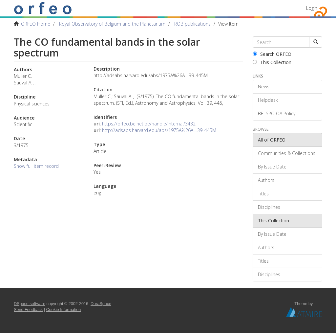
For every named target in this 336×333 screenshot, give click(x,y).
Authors (266, 180)
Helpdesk (268, 100)
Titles (263, 193)
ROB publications (192, 24)
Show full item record (36, 166)
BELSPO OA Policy (276, 113)
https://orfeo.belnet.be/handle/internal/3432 (149, 124)
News (263, 86)
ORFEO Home (35, 24)
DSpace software (29, 303)
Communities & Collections (286, 153)
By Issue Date (272, 167)
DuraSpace (101, 303)
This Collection (272, 62)
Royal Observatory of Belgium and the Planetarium (112, 24)
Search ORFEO (272, 54)
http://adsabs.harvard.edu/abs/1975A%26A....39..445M (159, 130)
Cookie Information (63, 309)
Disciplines (269, 207)
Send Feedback (28, 309)
